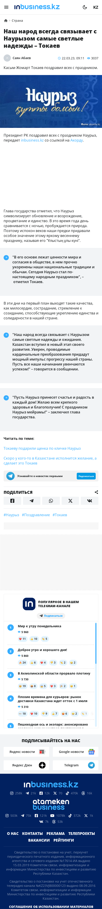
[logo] (45, 7)
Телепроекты (81, 833)
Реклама (55, 833)
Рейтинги (63, 840)
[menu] (6, 7)
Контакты (32, 833)
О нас (13, 833)
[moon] (84, 7)
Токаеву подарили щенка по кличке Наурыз (42, 448)
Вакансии (39, 840)
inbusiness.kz (32, 140)
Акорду (76, 140)
